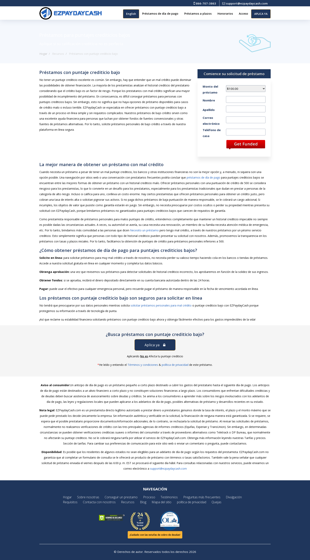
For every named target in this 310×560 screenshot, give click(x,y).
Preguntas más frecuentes (200, 497)
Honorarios (225, 13)
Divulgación (231, 497)
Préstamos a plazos (198, 13)
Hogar (43, 54)
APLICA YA (260, 14)
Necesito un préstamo (144, 230)
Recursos (129, 502)
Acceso (243, 13)
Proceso (150, 497)
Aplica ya (155, 344)
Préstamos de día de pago (160, 13)
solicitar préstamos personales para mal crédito (161, 305)
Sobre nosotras (91, 497)
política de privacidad (175, 365)
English (131, 14)
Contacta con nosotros (102, 502)
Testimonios (168, 497)
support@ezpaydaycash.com (245, 3)
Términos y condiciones (143, 365)
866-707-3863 (205, 3)
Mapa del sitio (161, 502)
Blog (144, 502)
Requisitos (74, 502)
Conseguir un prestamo (122, 497)
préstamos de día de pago (203, 177)
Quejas (214, 502)
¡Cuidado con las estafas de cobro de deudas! (155, 534)
